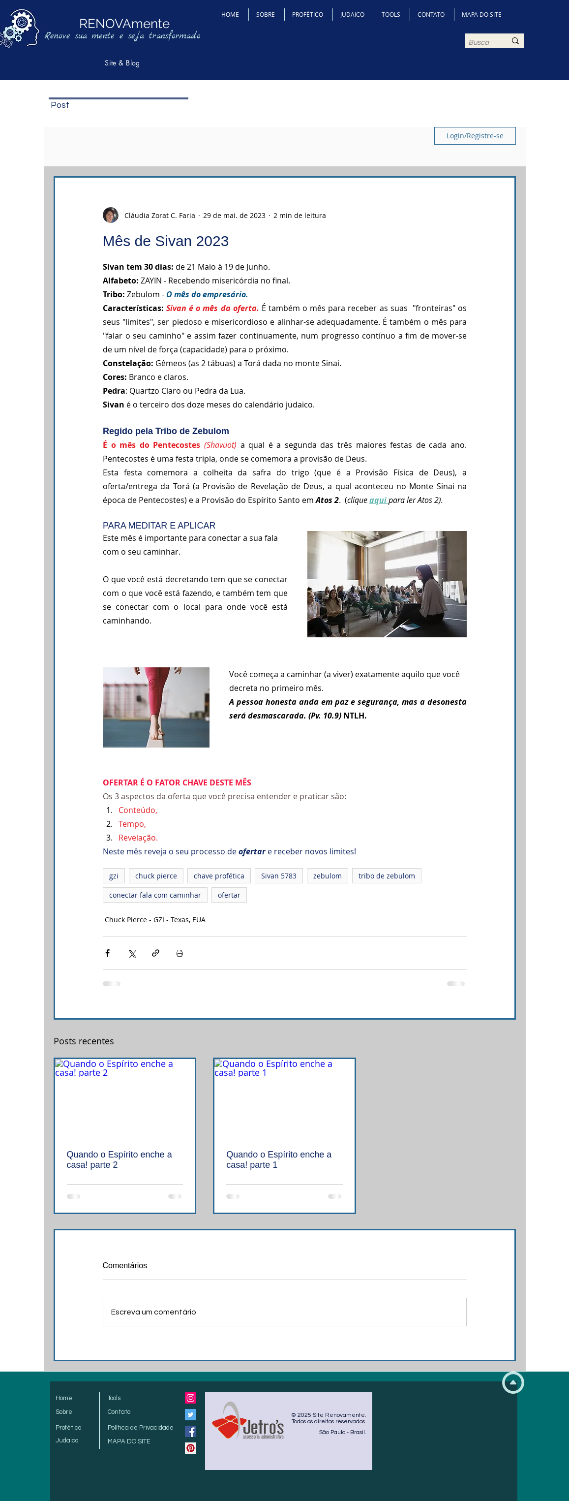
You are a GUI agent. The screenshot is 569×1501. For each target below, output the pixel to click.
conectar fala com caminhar (155, 895)
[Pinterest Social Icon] (190, 1448)
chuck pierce (156, 875)
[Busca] (479, 42)
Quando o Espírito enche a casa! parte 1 (278, 1160)
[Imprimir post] (179, 953)
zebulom (327, 875)
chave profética (219, 875)
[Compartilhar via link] (155, 953)
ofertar (229, 895)
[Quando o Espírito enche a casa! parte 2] (125, 1098)
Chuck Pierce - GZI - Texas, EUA (155, 919)
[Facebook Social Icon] (190, 1431)
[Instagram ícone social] (190, 1398)
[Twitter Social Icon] (190, 1414)
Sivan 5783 (279, 875)
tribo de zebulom (387, 875)
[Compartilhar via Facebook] (107, 953)
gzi (114, 875)
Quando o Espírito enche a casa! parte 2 (119, 1160)
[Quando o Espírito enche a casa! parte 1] (284, 1098)
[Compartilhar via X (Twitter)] (131, 953)
